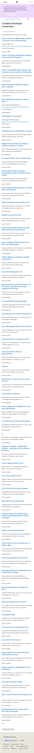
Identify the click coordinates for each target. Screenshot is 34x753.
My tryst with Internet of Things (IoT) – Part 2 (15, 588)
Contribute (5, 746)
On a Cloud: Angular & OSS (11, 476)
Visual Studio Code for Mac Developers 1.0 (17, 314)
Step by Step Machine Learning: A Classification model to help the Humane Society (16, 173)
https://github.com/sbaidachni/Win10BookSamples (15, 107)
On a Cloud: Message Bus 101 (12, 272)
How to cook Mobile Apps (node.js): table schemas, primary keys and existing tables (16, 71)
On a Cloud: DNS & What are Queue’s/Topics (12, 353)
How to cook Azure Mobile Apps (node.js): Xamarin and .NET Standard (17, 56)
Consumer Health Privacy (22, 746)
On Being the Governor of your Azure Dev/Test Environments (15, 710)
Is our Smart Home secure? (11, 640)
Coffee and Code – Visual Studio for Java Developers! (16, 668)
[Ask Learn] (28, 19)
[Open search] (27, 2)
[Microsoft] (17, 2)
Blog (22, 744)
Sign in (31, 2)
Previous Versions (15, 744)
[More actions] (31, 19)
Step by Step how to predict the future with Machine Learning (15, 653)
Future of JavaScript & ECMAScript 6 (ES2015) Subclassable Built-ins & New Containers (15, 515)
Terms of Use (6, 748)
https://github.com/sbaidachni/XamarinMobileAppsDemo (17, 46)
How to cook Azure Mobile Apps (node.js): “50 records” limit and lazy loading (17, 39)
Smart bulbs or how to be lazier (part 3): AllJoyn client (16, 544)
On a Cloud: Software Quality (12, 682)
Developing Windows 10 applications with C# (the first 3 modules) (16, 571)
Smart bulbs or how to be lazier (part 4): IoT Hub (16, 380)
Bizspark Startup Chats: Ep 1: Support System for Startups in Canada (15, 144)
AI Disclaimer (6, 744)
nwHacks (5, 366)
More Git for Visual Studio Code (13, 501)
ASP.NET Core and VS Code (11, 215)
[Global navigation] (1, 2)
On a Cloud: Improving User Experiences (16, 421)
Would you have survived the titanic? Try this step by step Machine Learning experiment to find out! (16, 286)
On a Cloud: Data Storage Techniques (15, 488)
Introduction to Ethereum (11, 394)
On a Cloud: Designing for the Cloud (14, 558)
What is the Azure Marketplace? (13, 530)
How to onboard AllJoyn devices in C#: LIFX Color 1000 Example (15, 243)
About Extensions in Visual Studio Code (16, 202)
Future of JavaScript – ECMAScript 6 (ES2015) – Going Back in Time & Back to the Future (16, 448)
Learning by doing (8, 614)
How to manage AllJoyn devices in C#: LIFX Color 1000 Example (17, 189)
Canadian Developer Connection (12, 19)
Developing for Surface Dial (11, 116)
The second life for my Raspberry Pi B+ (15, 339)
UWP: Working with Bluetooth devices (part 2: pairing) (15, 85)
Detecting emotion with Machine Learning (17, 131)
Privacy (11, 746)
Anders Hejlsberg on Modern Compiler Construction (15, 258)
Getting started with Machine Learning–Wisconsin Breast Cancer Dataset (16, 228)
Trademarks (13, 748)
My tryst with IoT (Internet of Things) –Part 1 (17, 695)
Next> (3, 723)
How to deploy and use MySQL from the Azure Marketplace (16, 407)
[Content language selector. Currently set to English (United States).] (10, 737)
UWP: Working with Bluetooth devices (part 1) (15, 100)
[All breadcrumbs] (3, 19)
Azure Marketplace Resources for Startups (17, 326)
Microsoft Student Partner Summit (14, 602)
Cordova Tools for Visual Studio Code (15, 627)
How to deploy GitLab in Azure (13, 463)
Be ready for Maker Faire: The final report (16, 158)
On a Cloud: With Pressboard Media (14, 301)
